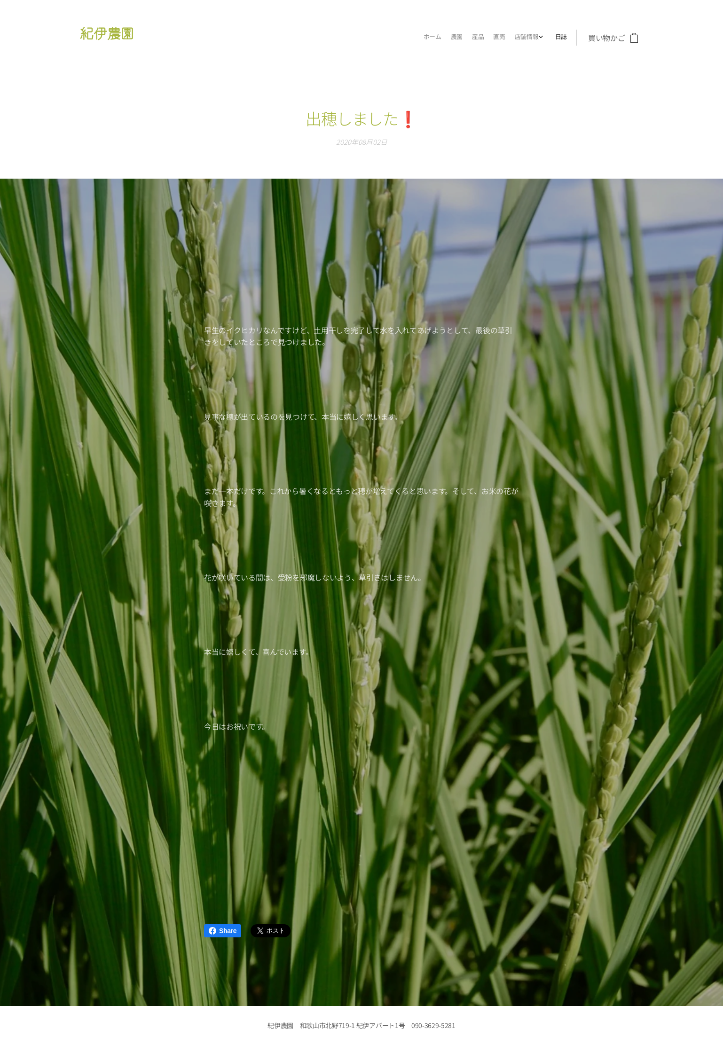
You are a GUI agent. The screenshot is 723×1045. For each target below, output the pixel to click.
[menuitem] (514, 37)
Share (222, 931)
